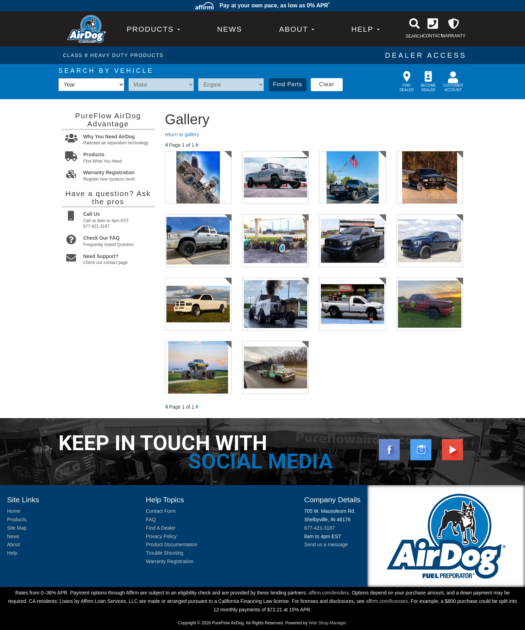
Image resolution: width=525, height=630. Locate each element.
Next (197, 145)
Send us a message (326, 544)
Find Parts (287, 84)
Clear (326, 84)
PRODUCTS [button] (153, 29)
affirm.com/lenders (329, 593)
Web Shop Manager (327, 622)
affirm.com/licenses (387, 601)
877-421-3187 (319, 528)
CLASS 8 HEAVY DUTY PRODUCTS (113, 55)
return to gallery (182, 134)
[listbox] (91, 84)
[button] (296, 29)
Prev (166, 145)
